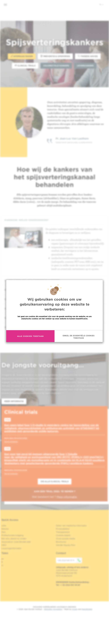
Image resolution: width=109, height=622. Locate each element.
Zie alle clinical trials (55, 481)
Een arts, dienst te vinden (13, 538)
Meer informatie (54, 325)
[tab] (54, 220)
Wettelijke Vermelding (53, 609)
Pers (3, 532)
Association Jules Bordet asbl (16, 542)
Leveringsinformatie (11, 548)
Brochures (61, 542)
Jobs (3, 525)
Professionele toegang (12, 535)
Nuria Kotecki (11, 441)
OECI (3, 545)
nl (101, 4)
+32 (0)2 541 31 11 (69, 560)
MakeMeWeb (87, 609)
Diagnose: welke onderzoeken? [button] (54, 220)
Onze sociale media (65, 538)
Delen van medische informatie (71, 525)
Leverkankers (85, 65)
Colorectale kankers (56, 65)
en (2, 559)
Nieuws (5, 529)
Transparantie (63, 532)
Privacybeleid (62, 529)
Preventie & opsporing (55, 56)
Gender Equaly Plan (65, 545)
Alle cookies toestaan (30, 336)
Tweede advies (88, 56)
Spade (74, 609)
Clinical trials (25, 65)
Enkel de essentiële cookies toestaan (79, 337)
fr (2, 562)
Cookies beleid (63, 535)
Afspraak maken (22, 56)
